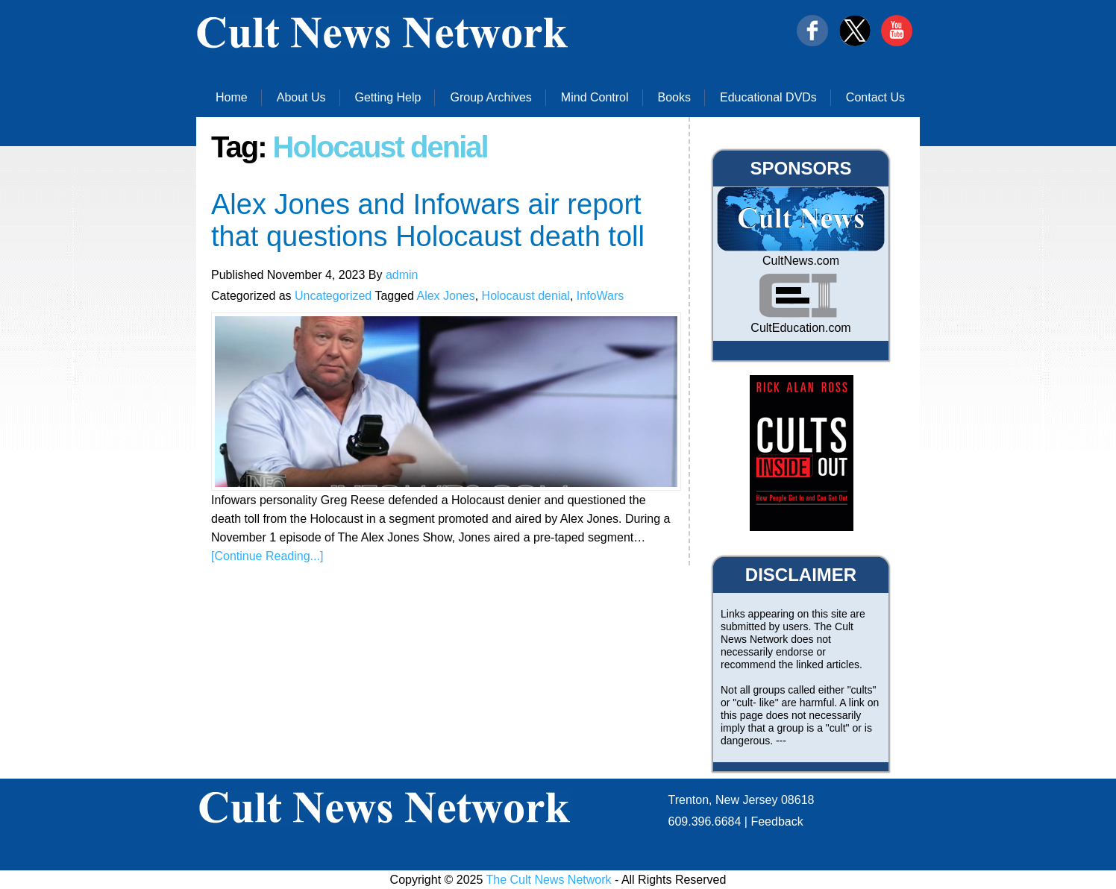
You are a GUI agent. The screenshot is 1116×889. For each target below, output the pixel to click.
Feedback (776, 821)
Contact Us (875, 97)
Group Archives (490, 97)
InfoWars (600, 295)
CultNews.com (800, 260)
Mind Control (595, 97)
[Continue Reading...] (267, 556)
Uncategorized (333, 295)
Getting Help (388, 97)
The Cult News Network (549, 879)
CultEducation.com (800, 327)
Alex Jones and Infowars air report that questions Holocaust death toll (428, 220)
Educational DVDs (768, 97)
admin (402, 274)
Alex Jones (445, 295)
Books (674, 97)
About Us (301, 97)
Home (232, 97)
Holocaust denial (526, 295)
